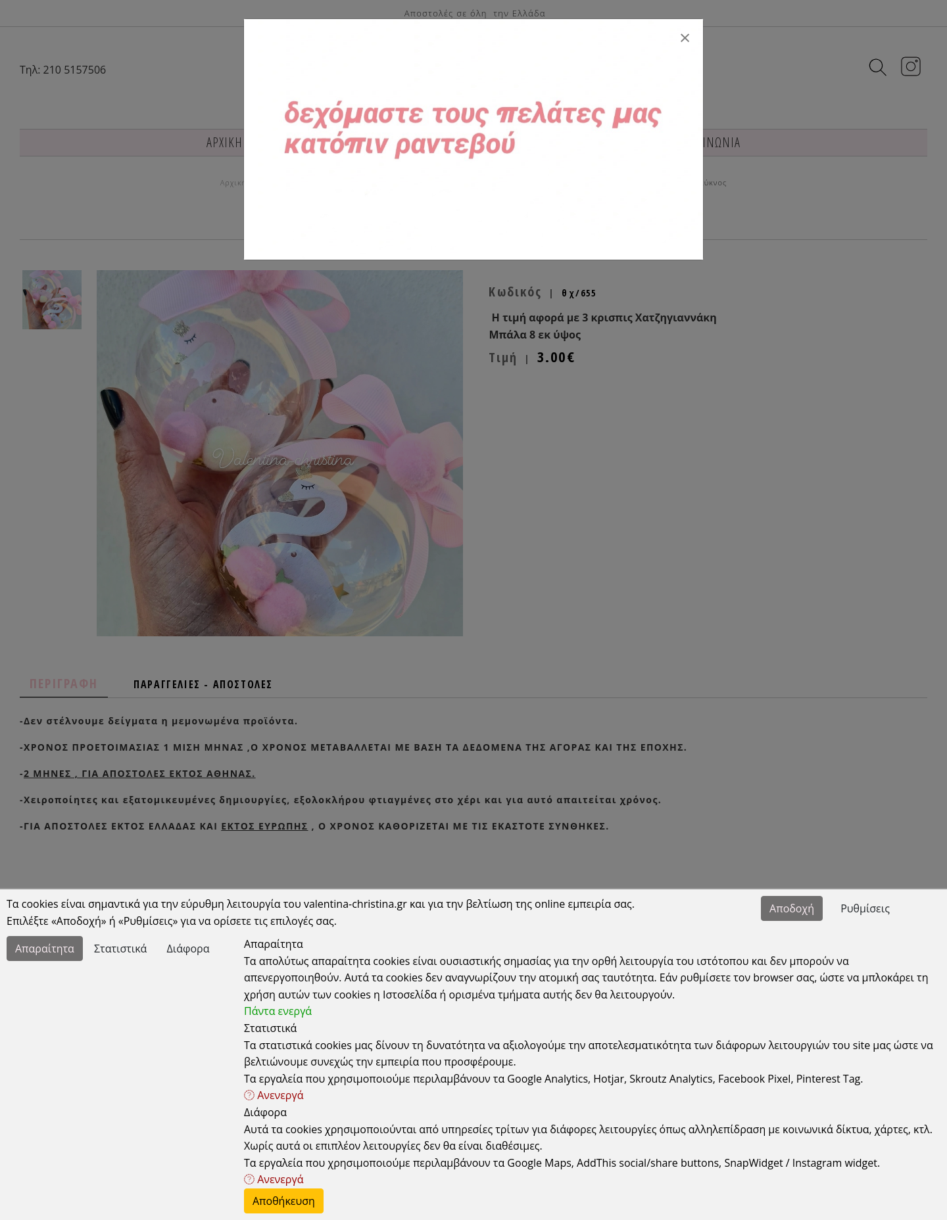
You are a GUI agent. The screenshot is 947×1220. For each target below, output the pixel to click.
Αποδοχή (791, 908)
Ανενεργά (273, 1095)
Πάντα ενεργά (278, 1011)
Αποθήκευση (284, 1201)
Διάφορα (188, 948)
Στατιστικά (120, 948)
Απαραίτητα (44, 948)
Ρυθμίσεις (865, 908)
